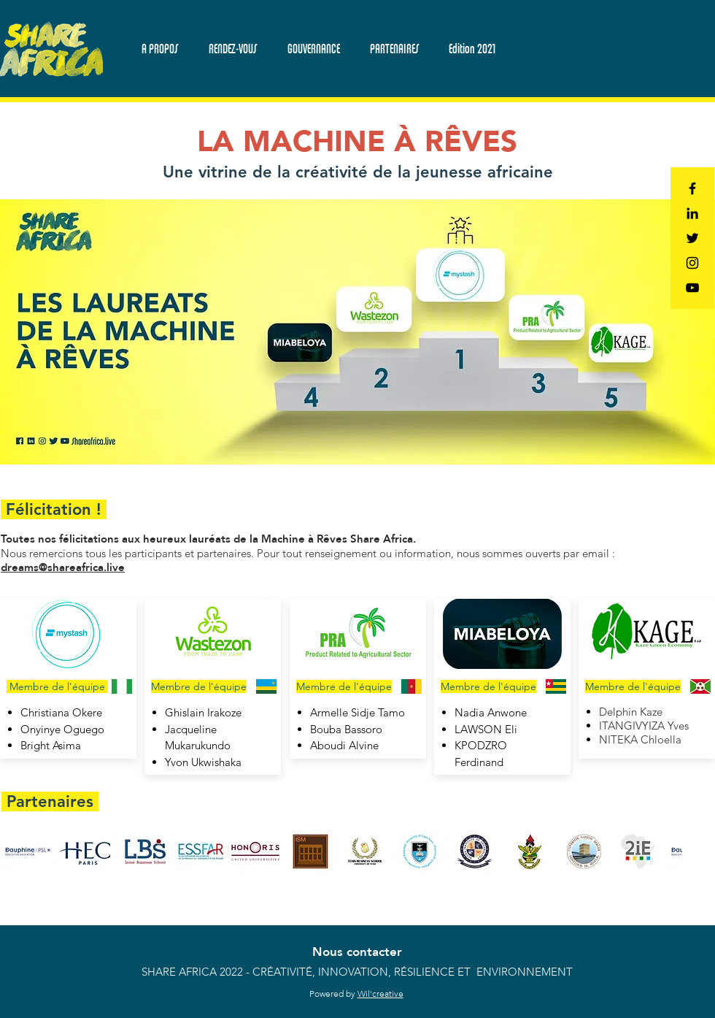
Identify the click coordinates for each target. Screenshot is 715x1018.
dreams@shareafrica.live (63, 567)
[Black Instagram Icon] (692, 263)
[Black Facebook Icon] (692, 188)
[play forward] (664, 851)
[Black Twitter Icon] (692, 238)
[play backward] (19, 851)
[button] (232, 48)
